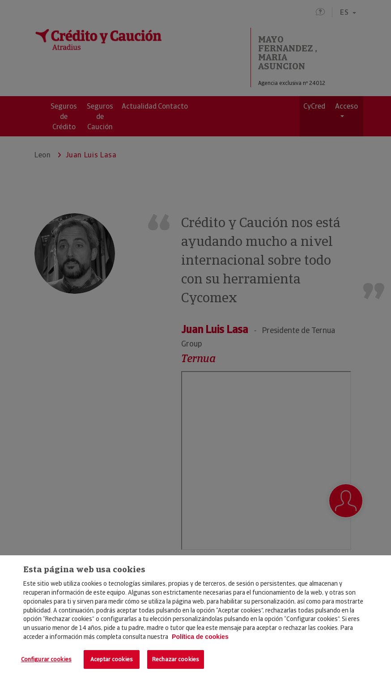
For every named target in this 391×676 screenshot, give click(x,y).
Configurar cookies (46, 659)
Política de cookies (200, 636)
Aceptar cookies (111, 659)
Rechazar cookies (175, 659)
